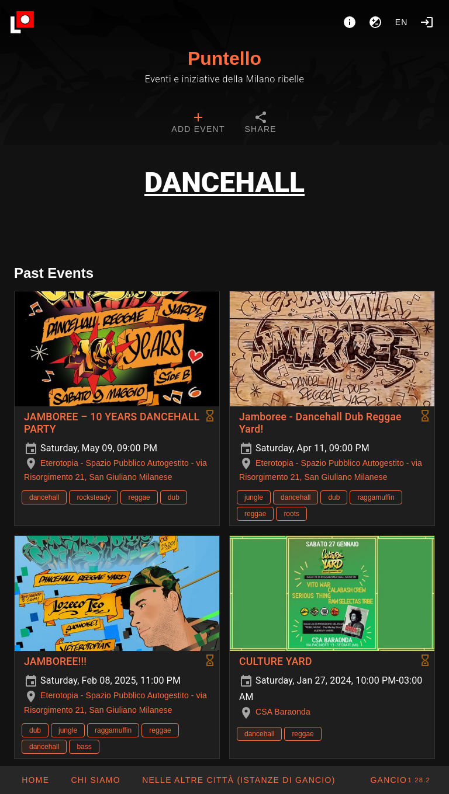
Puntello (224, 58)
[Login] (427, 22)
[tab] (198, 124)
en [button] (401, 22)
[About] (349, 22)
